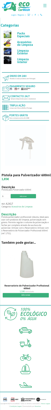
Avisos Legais (45, 403)
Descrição (8, 214)
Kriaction (38, 406)
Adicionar (23, 196)
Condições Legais (16, 406)
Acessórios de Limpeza (21, 206)
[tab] (25, 214)
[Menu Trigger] (44, 5)
